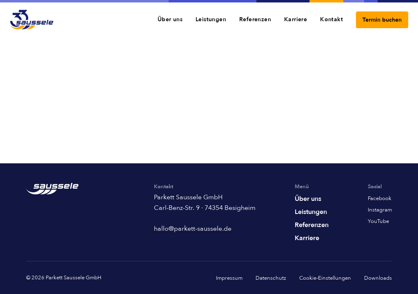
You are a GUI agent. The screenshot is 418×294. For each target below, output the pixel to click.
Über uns (170, 19)
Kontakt (331, 19)
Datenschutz (271, 278)
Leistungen (211, 19)
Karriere (295, 19)
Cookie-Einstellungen (325, 278)
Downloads (378, 278)
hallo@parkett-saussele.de (192, 228)
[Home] (31, 19)
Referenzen (255, 19)
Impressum (229, 278)
